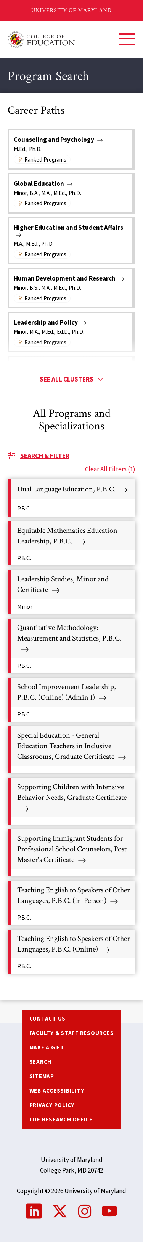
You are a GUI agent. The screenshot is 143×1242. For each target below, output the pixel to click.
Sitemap (41, 1076)
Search (40, 1061)
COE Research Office (61, 1119)
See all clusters (66, 379)
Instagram (84, 1211)
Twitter (59, 1211)
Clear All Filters (110, 469)
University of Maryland (71, 10)
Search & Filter (44, 456)
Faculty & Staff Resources (71, 1032)
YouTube (109, 1211)
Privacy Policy (52, 1105)
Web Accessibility (56, 1090)
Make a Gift (46, 1047)
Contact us (47, 1018)
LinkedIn (34, 1211)
